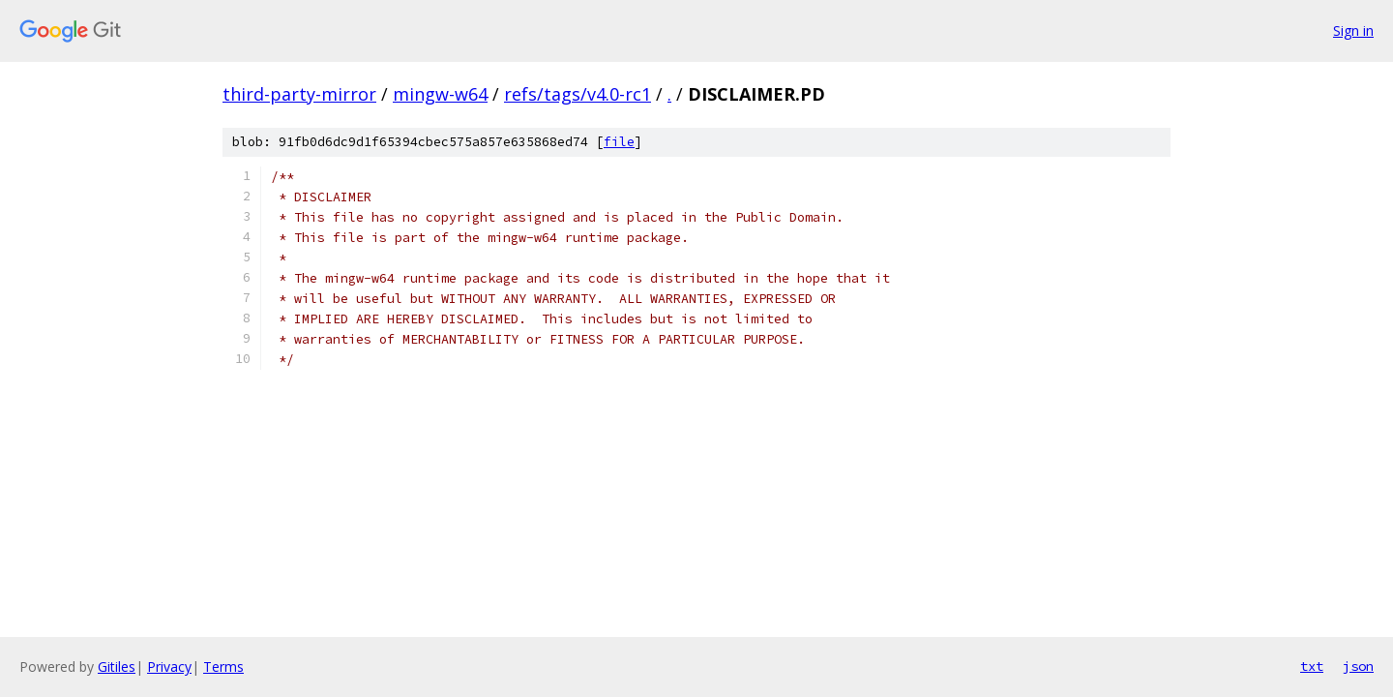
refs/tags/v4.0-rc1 (577, 94)
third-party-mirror (299, 94)
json (1358, 666)
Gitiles (116, 666)
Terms (223, 666)
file (619, 142)
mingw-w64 (440, 94)
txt (1311, 666)
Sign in (1353, 30)
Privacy (169, 666)
